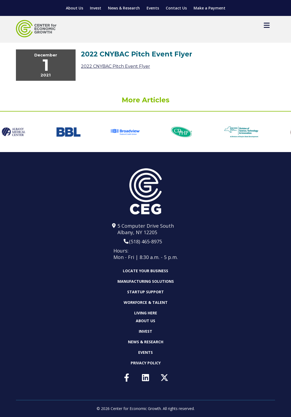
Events (153, 8)
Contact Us (176, 8)
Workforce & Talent (146, 302)
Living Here (145, 312)
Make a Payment (209, 8)
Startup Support (145, 291)
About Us (74, 8)
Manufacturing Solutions (145, 281)
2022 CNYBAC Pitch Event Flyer (115, 66)
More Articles (146, 100)
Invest (95, 8)
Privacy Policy (146, 362)
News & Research (124, 8)
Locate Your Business (145, 270)
